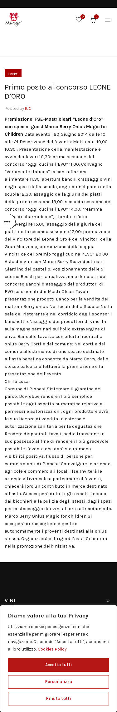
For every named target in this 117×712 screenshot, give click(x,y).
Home (51, 48)
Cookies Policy (52, 649)
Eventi (71, 48)
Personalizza (58, 681)
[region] (58, 658)
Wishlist (82, 17)
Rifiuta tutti (58, 698)
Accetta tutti (58, 664)
